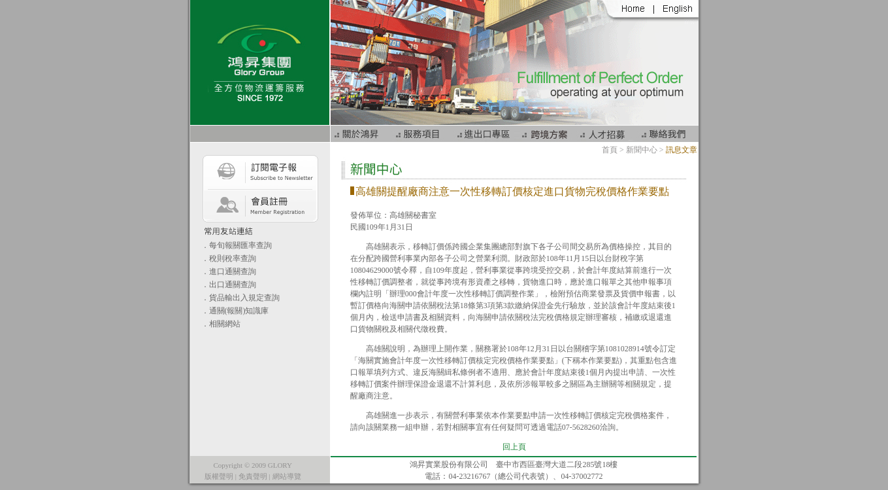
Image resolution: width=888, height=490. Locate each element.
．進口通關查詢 (228, 271)
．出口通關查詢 (228, 284)
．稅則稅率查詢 (228, 258)
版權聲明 (219, 476)
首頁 (609, 149)
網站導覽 (286, 476)
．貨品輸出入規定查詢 (240, 297)
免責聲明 (252, 476)
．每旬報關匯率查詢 (236, 245)
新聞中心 (641, 149)
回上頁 (514, 446)
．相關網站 (220, 323)
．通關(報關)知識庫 (235, 310)
